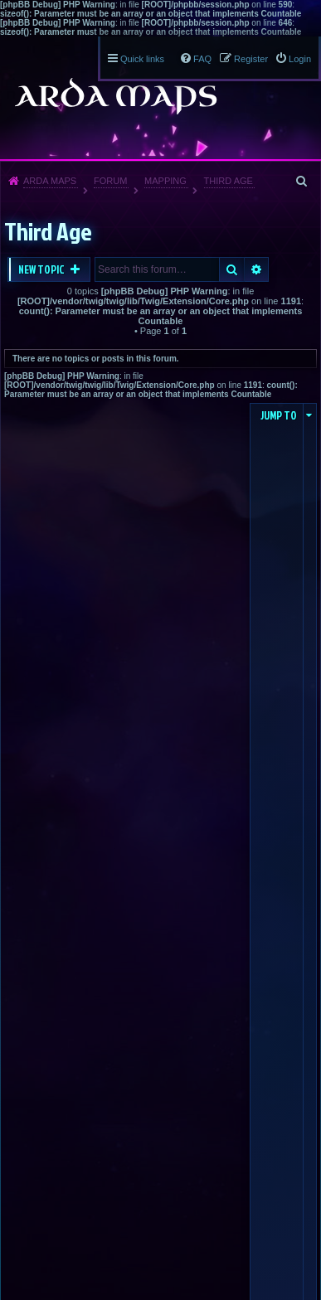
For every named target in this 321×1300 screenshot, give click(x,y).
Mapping (165, 181)
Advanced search (257, 269)
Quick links (142, 59)
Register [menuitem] (251, 59)
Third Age (228, 181)
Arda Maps (49, 181)
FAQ (202, 59)
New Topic (42, 269)
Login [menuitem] (300, 59)
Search (232, 269)
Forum (110, 181)
